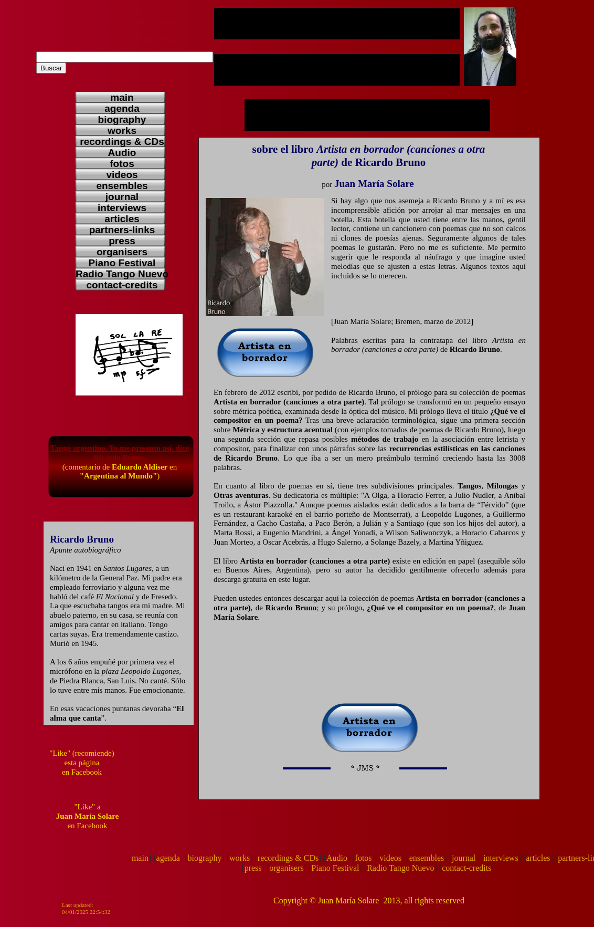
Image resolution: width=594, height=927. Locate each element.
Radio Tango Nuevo (400, 867)
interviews (500, 857)
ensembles (426, 857)
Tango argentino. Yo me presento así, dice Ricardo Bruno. (119, 453)
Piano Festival (335, 867)
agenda (168, 857)
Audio (336, 857)
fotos (363, 857)
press (253, 867)
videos (390, 857)
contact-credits (466, 867)
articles (538, 857)
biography (205, 857)
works (239, 857)
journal (463, 857)
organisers (286, 867)
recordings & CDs (288, 857)
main (140, 857)
